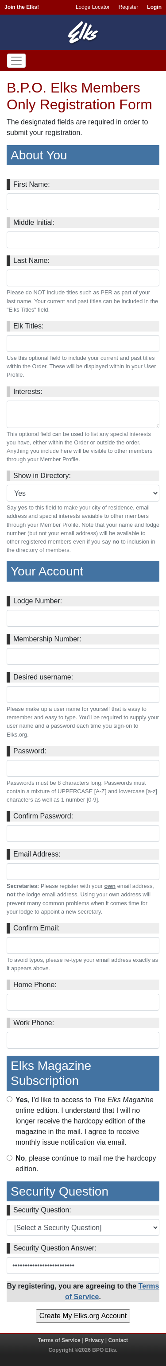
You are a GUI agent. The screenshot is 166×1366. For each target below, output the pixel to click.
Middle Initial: (33, 222)
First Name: (31, 184)
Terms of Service (59, 1340)
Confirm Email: (36, 928)
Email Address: (37, 854)
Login (154, 7)
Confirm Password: (43, 816)
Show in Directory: (42, 475)
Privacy (94, 1340)
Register (129, 7)
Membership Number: (47, 639)
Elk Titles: (28, 326)
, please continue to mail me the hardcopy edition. (85, 1163)
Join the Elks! (21, 7)
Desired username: (43, 677)
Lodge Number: (37, 601)
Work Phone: (33, 1022)
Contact (118, 1340)
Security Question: (42, 1210)
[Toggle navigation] (16, 61)
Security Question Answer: (55, 1248)
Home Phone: (35, 984)
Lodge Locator (93, 7)
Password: (29, 751)
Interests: (27, 391)
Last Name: (31, 260)
